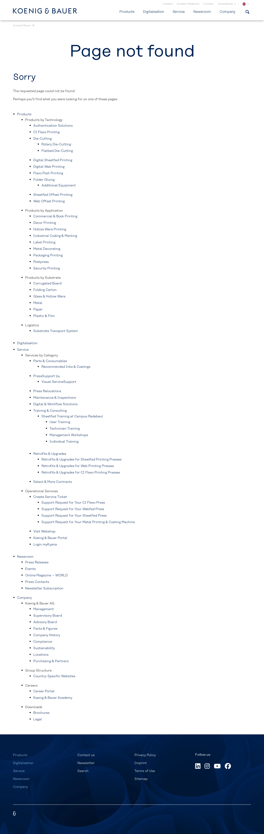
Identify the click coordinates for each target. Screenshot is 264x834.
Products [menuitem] (126, 11)
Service (19, 771)
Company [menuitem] (227, 11)
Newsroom (21, 779)
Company (20, 786)
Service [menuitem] (179, 11)
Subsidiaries (225, 4)
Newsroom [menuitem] (202, 11)
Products (20, 755)
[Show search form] (247, 12)
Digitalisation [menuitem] (153, 11)
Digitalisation (23, 763)
